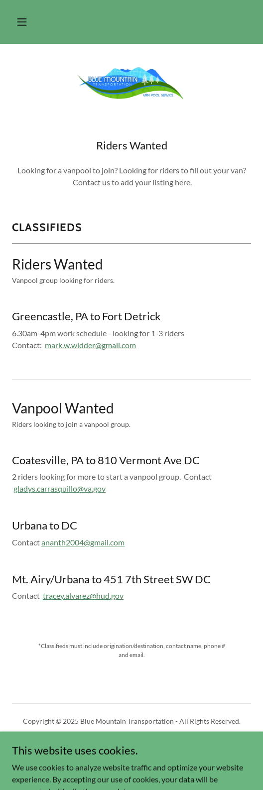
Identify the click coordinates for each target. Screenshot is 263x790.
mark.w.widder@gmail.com (90, 345)
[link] (131, 83)
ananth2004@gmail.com (83, 542)
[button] (22, 22)
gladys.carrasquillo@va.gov (59, 488)
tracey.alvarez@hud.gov (83, 595)
